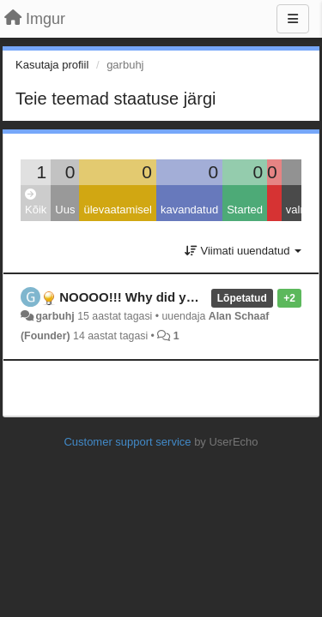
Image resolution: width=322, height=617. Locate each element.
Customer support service (127, 441)
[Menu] (292, 18)
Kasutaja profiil (51, 64)
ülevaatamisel (117, 209)
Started (245, 209)
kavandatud (189, 209)
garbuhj (54, 316)
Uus (65, 209)
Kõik (35, 203)
